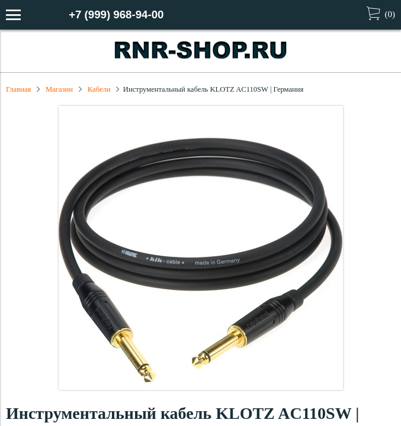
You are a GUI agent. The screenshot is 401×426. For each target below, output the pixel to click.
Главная (18, 89)
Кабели (99, 89)
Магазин (59, 89)
